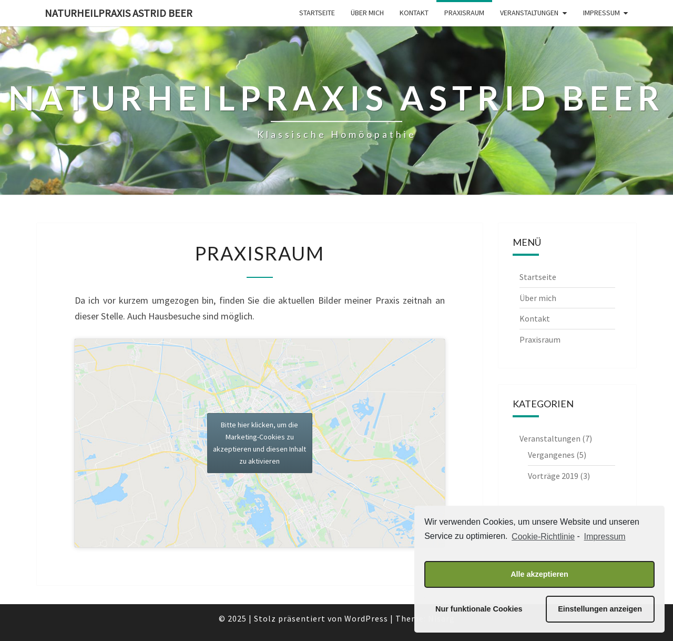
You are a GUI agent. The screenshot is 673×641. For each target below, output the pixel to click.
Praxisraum (464, 12)
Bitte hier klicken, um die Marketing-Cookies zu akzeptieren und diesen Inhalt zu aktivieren (259, 443)
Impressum (601, 12)
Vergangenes (551, 454)
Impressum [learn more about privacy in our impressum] (605, 536)
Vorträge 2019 (553, 475)
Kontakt (414, 12)
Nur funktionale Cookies (479, 609)
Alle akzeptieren (539, 574)
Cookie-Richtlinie (543, 536)
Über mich (367, 12)
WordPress (366, 618)
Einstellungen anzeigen (600, 609)
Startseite (317, 12)
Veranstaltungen (529, 12)
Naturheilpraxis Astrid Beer (118, 12)
